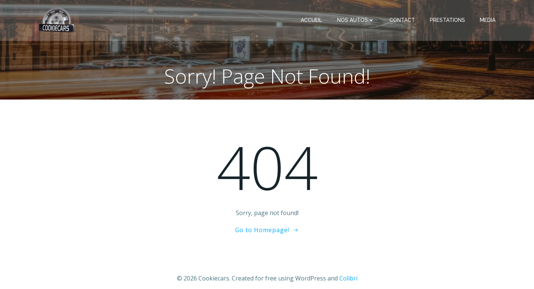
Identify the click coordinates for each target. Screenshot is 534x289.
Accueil (311, 20)
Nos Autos (356, 20)
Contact (402, 20)
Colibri (348, 278)
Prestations (447, 20)
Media (487, 20)
